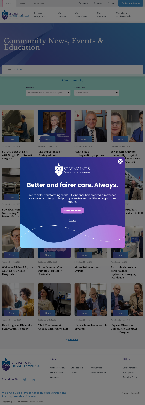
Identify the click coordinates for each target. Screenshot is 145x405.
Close (72, 220)
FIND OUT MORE (72, 210)
